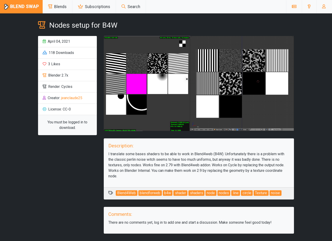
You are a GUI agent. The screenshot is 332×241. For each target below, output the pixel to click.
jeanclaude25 (71, 98)
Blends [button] (57, 6)
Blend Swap (21, 6)
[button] (309, 7)
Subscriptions (94, 6)
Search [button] (131, 6)
